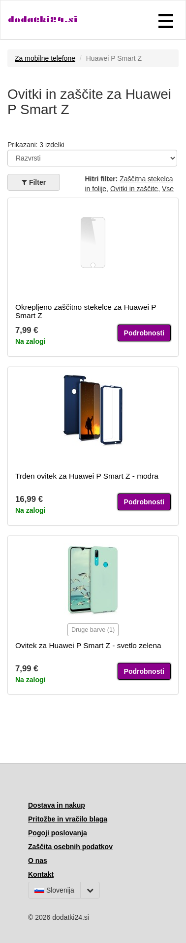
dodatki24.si (42, 19)
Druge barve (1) (93, 629)
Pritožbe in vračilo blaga (67, 819)
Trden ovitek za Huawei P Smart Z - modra (86, 476)
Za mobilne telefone (45, 58)
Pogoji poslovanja (57, 833)
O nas (37, 860)
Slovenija (54, 890)
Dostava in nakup (56, 805)
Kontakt (41, 874)
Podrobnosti (144, 333)
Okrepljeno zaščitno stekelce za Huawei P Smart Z (85, 311)
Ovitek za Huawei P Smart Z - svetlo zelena (88, 645)
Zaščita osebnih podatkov (70, 847)
